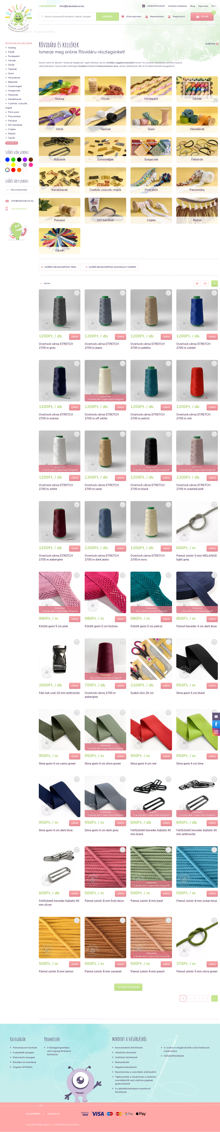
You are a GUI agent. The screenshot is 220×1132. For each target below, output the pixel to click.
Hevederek (14, 77)
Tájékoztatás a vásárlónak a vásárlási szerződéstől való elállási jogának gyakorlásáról (135, 1080)
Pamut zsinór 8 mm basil (146, 901)
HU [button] (212, 6)
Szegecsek (14, 90)
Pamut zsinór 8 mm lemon (56, 971)
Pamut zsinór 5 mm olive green (196, 971)
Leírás (74, 336)
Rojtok (11, 133)
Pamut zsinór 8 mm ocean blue (196, 901)
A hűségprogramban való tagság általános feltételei (59, 1051)
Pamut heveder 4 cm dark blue (196, 626)
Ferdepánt (14, 56)
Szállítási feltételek (177, 6)
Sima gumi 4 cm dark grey (102, 830)
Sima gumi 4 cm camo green (57, 763)
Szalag (12, 47)
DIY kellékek (15, 125)
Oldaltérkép (33, 1114)
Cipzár (11, 137)
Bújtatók (13, 82)
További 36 (12, 143)
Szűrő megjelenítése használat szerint (111, 267)
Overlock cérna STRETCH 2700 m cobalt (193, 346)
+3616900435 (47, 6)
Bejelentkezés (154, 16)
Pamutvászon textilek (25, 1047)
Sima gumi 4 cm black (190, 693)
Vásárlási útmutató (125, 1052)
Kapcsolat (203, 6)
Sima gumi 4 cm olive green (103, 763)
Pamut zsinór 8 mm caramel (103, 971)
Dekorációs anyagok (24, 1057)
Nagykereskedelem (126, 1067)
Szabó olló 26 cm (142, 693)
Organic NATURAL (23, 1067)
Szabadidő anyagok (23, 1052)
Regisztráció (176, 16)
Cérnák (12, 60)
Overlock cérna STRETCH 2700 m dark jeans (102, 557)
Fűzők (11, 52)
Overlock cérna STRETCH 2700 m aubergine (56, 557)
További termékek (128, 987)
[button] (20, 190)
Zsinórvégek (15, 86)
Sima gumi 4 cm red (143, 763)
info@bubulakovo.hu (72, 6)
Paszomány (14, 116)
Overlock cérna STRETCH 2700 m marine (56, 416)
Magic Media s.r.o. (45, 1124)
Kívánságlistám (131, 16)
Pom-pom (13, 112)
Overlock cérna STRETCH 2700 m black (147, 487)
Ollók (11, 64)
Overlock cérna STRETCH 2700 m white (56, 487)
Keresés (108, 16)
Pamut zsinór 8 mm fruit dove (104, 901)
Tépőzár (12, 69)
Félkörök (13, 94)
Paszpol (12, 120)
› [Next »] (214, 998)
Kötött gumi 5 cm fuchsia (101, 626)
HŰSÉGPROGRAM (153, 6)
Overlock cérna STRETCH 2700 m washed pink (193, 487)
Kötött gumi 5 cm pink (53, 626)
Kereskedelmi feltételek (129, 1047)
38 (206, 998)
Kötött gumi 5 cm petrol (146, 626)
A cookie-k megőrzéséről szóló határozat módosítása (187, 1049)
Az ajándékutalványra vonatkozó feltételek (133, 1090)
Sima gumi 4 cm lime (189, 763)
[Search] (79, 16)
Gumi (11, 73)
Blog (192, 6)
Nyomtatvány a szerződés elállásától (135, 1072)
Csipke (12, 129)
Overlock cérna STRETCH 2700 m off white (102, 416)
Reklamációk (122, 1062)
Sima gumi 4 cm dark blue (56, 830)
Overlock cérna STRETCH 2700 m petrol (147, 416)
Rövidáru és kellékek (24, 1062)
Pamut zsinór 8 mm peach (147, 971)
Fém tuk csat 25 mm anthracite (59, 693)
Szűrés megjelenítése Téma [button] (60, 267)
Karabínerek (14, 99)
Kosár (202, 16)
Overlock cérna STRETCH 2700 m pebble (147, 346)
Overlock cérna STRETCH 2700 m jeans (102, 346)
